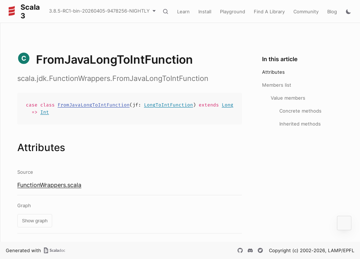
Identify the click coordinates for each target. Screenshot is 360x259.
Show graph (35, 220)
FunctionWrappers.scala (49, 184)
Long (227, 105)
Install (204, 11)
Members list (276, 85)
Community (306, 11)
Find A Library (269, 11)
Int (44, 112)
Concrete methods (300, 111)
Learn (183, 11)
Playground (232, 11)
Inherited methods (300, 124)
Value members (288, 98)
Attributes (273, 72)
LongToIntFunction (168, 105)
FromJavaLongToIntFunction (94, 105)
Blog (332, 11)
